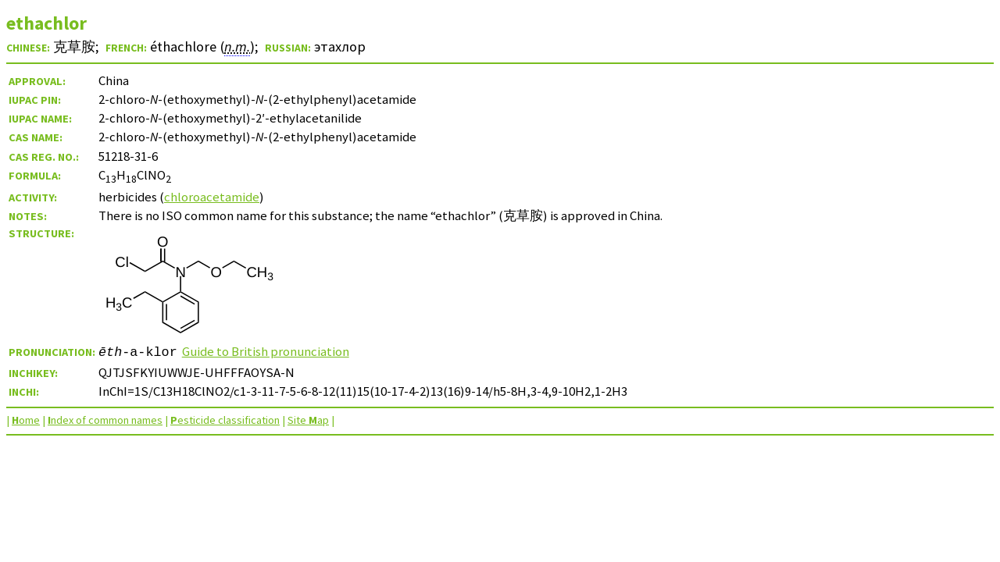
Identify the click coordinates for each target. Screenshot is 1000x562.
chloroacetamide (211, 196)
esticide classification (225, 420)
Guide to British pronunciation (265, 351)
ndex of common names (105, 420)
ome (26, 420)
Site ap (308, 420)
